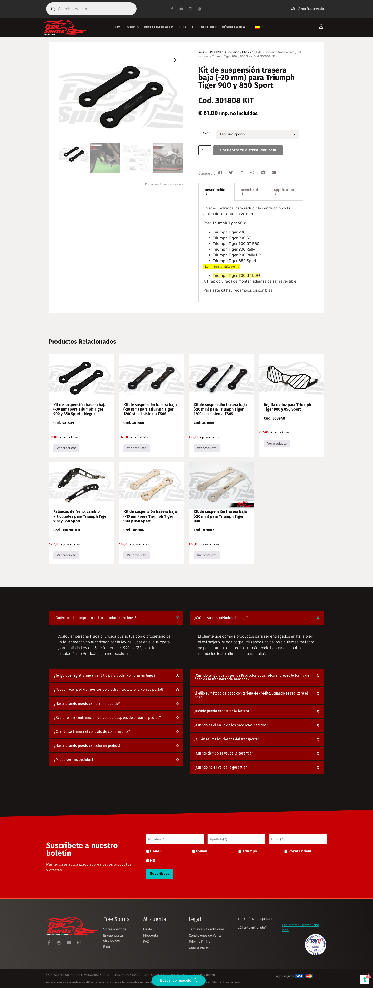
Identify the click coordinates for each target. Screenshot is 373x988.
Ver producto (66, 448)
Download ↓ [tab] (249, 192)
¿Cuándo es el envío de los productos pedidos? (231, 725)
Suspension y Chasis (237, 52)
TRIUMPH (214, 52)
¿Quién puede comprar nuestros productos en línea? (95, 618)
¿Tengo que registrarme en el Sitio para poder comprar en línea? (104, 675)
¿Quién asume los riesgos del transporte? (226, 739)
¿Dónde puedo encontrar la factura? (222, 711)
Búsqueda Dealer (158, 27)
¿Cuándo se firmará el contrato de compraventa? (92, 732)
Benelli (156, 850)
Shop (133, 27)
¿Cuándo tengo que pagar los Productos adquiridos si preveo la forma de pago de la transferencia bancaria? (251, 677)
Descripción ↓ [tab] (215, 192)
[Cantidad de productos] (205, 150)
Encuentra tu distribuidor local (249, 150)
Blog (181, 27)
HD (152, 860)
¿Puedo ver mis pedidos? (73, 760)
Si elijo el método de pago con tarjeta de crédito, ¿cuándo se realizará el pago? (251, 695)
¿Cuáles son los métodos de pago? (221, 618)
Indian (201, 850)
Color (206, 133)
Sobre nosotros (204, 27)
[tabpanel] (250, 251)
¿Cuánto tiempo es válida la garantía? (223, 753)
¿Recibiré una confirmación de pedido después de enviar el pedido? (107, 717)
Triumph (249, 850)
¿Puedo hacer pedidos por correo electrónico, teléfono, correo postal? (109, 689)
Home (117, 27)
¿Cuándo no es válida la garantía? (220, 767)
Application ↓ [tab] (284, 192)
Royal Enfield (299, 850)
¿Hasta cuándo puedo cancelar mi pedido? (87, 746)
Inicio (202, 52)
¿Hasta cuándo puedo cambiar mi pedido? (87, 703)
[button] (175, 60)
